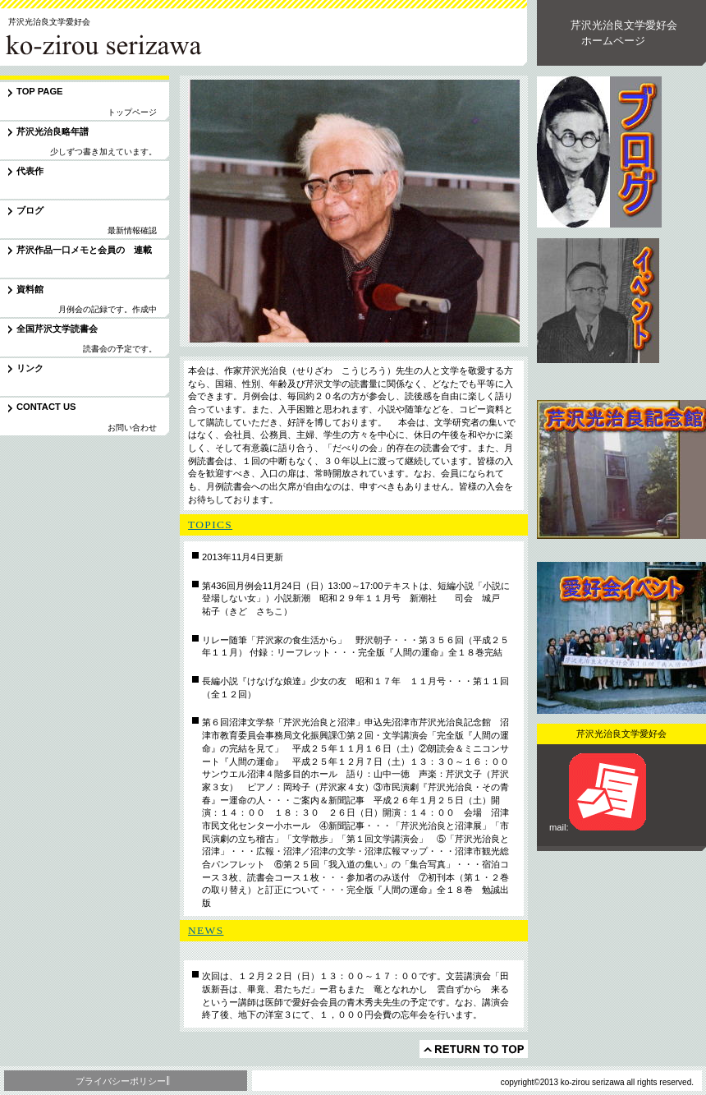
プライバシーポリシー (121, 1081)
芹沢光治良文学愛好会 (114, 44)
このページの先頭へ (473, 1049)
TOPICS (210, 524)
